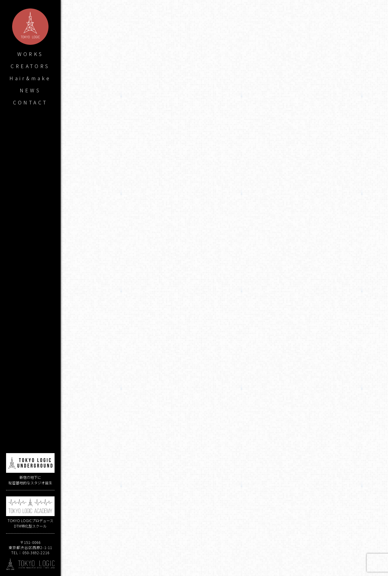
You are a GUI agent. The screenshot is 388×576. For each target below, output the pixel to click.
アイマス (258, 498)
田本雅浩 (232, 498)
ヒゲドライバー (234, 446)
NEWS (30, 90)
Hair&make (30, 78)
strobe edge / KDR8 (143, 528)
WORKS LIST (224, 554)
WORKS (30, 54)
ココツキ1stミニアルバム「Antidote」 (305, 528)
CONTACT (30, 102)
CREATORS (30, 66)
